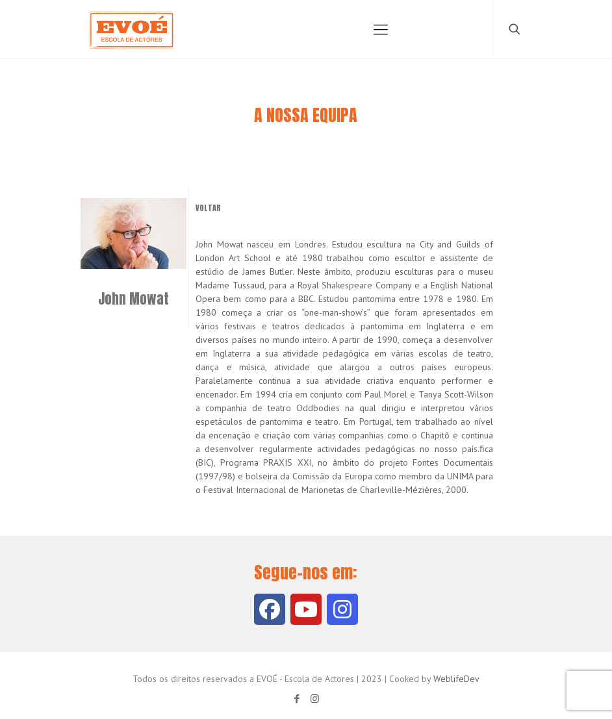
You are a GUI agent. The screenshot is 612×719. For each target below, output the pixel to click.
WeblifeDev (456, 679)
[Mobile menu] (381, 29)
